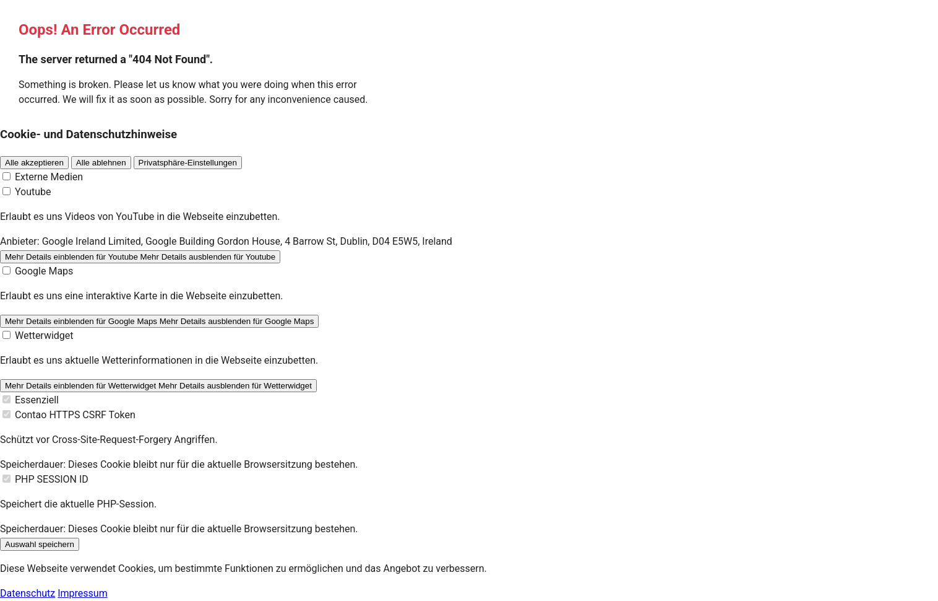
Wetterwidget (44, 335)
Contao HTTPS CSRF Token (75, 415)
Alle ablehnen (101, 162)
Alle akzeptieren (34, 162)
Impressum (83, 593)
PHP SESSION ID (51, 479)
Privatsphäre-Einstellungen (188, 162)
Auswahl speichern (39, 544)
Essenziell (37, 400)
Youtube (33, 192)
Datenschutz (27, 593)
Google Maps (44, 271)
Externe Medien (49, 177)
